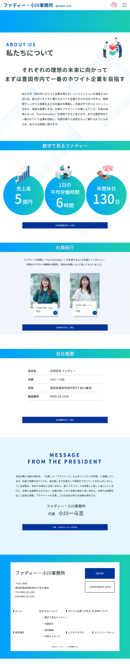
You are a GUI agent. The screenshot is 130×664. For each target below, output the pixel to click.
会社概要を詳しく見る (65, 422)
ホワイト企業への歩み (79, 616)
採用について (101, 616)
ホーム (18, 616)
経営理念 (19, 637)
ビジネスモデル (76, 637)
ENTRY (100, 579)
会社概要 (49, 635)
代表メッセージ (52, 641)
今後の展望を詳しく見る (65, 225)
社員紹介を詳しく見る (65, 329)
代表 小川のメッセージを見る (65, 530)
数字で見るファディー (55, 622)
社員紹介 (49, 629)
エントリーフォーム (104, 637)
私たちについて (50, 616)
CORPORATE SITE (102, 596)
